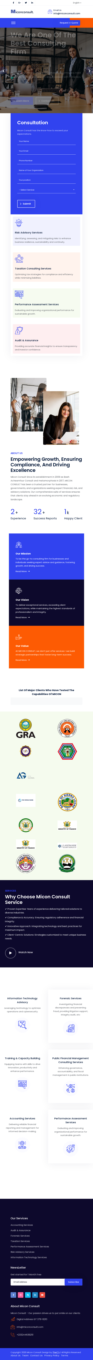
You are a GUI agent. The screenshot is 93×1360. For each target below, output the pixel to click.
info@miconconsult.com (66, 13)
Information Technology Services (29, 1257)
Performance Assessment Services (30, 1246)
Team (25, 1355)
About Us (15, 1355)
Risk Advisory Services (22, 1252)
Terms (64, 1355)
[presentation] (3, 70)
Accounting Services (22, 1225)
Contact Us (36, 1355)
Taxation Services (20, 1241)
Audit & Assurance (20, 1230)
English (76, 2)
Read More (23, 571)
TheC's (56, 1352)
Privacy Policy (51, 1355)
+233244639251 (25, 1334)
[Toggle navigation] (13, 23)
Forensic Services (20, 1235)
